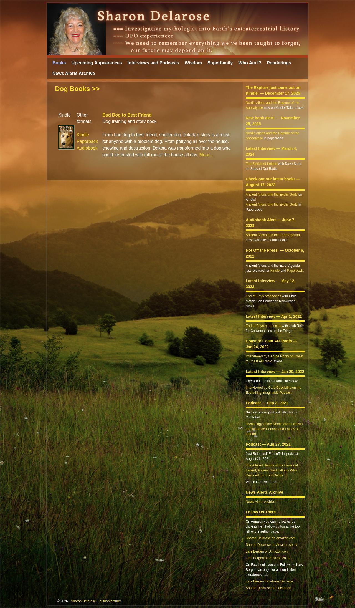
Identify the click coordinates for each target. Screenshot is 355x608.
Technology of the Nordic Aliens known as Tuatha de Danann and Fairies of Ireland (274, 429)
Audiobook (87, 148)
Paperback (87, 141)
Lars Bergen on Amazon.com (267, 551)
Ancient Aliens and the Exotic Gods (272, 194)
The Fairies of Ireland (261, 164)
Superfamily (220, 62)
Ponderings (279, 62)
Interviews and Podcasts (153, 62)
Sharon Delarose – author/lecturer (96, 601)
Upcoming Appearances (97, 62)
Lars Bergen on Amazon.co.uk (268, 558)
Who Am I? (249, 62)
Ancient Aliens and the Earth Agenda (273, 235)
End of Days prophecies (263, 296)
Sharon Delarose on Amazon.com (270, 538)
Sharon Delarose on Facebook (268, 588)
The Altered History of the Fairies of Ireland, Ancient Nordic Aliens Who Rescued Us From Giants (272, 470)
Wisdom (193, 62)
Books (59, 62)
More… (206, 154)
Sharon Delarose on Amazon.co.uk (271, 545)
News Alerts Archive (73, 73)
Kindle (83, 134)
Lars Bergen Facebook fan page (269, 581)
